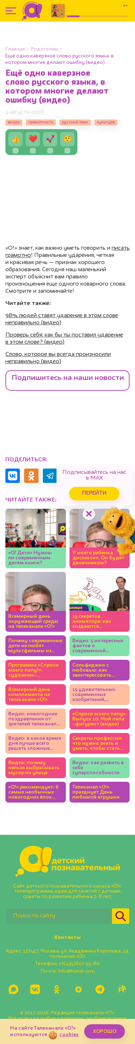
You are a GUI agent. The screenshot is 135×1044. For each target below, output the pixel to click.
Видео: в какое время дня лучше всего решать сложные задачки (34, 743)
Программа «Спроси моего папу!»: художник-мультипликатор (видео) (33, 670)
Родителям (44, 49)
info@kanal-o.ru (76, 971)
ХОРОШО (104, 1031)
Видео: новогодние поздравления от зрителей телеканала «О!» (33, 719)
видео (14, 122)
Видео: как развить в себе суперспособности (98, 768)
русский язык (75, 122)
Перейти (94, 493)
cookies (68, 1035)
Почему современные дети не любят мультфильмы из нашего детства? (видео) (35, 646)
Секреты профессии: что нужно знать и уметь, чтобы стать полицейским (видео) (99, 743)
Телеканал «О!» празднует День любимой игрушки (96, 792)
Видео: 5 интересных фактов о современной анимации (97, 646)
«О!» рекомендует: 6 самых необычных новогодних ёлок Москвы (33, 792)
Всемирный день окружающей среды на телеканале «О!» (33, 621)
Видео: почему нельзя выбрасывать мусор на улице (33, 768)
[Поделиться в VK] (12, 476)
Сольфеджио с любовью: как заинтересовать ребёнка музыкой (94, 670)
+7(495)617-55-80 (79, 963)
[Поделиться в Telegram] (50, 476)
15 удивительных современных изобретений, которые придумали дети (98, 694)
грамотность (40, 122)
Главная (15, 49)
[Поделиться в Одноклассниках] (31, 476)
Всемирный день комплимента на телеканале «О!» (29, 694)
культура (106, 122)
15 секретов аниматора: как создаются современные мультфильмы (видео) (91, 621)
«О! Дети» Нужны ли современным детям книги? (30, 558)
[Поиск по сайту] (59, 916)
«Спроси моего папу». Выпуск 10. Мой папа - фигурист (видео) (99, 719)
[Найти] (120, 916)
